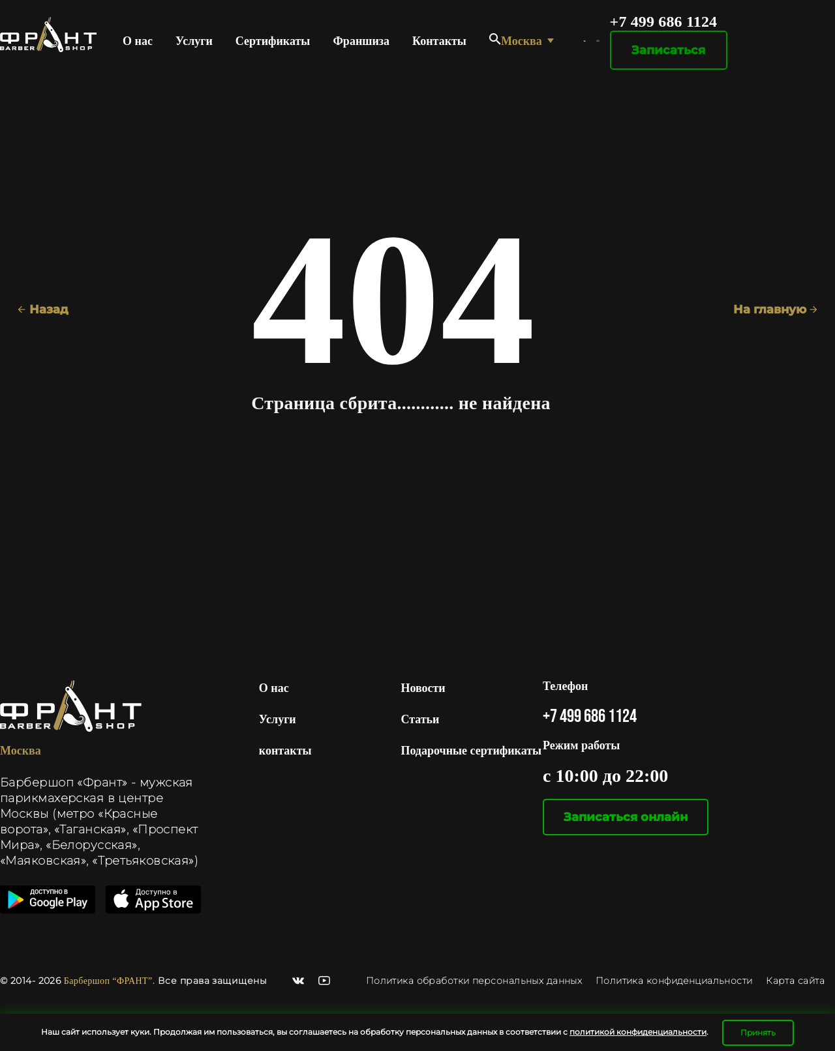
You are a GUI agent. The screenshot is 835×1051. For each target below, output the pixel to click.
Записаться (668, 50)
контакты (285, 750)
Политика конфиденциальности (674, 980)
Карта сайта (795, 980)
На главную (775, 309)
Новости (423, 688)
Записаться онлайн (626, 817)
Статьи (420, 719)
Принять (758, 1032)
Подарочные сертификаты (471, 750)
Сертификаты (273, 41)
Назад (43, 309)
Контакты (439, 41)
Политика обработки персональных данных (475, 980)
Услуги (194, 41)
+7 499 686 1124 (664, 21)
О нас (138, 41)
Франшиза (361, 41)
